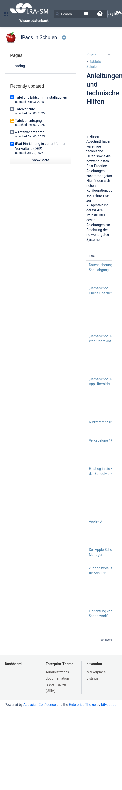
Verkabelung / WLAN (105, 440)
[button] (5, 14)
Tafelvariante (25, 109)
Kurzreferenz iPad (102, 422)
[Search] (81, 14)
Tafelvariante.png (28, 121)
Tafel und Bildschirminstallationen (41, 97)
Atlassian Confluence (39, 705)
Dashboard (13, 664)
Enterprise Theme (59, 664)
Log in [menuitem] (112, 14)
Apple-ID (95, 521)
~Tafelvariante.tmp (29, 132)
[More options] (109, 54)
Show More (40, 160)
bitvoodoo (94, 664)
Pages (91, 54)
